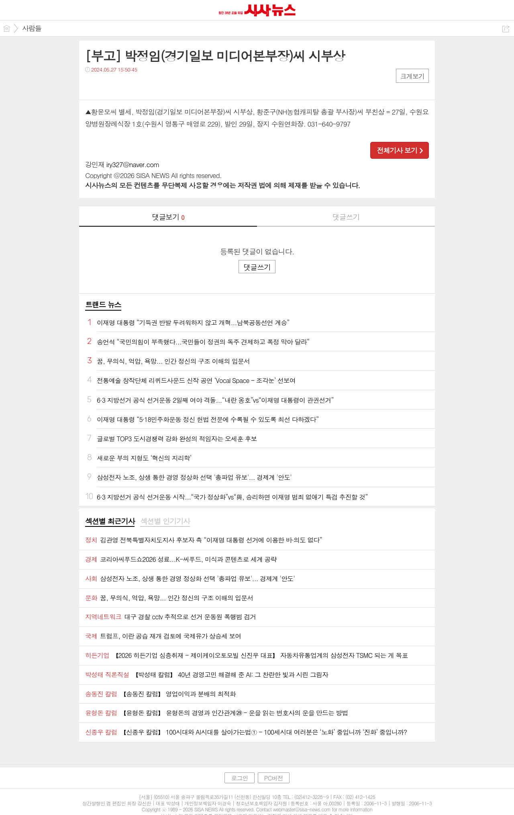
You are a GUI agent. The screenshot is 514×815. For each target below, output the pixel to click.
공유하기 (505, 28)
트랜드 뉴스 (103, 304)
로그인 (239, 778)
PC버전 (273, 778)
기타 (140, 86)
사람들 (31, 28)
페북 (92, 86)
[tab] (109, 521)
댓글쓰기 (346, 217)
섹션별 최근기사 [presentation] (110, 521)
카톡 (124, 86)
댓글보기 (168, 217)
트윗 (108, 86)
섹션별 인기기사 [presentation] (165, 521)
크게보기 (412, 76)
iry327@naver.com (132, 164)
